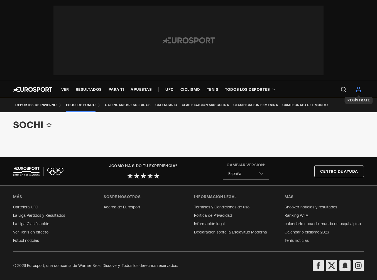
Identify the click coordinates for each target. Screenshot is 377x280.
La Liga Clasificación (31, 223)
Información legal (209, 223)
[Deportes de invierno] (38, 105)
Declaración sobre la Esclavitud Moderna (230, 232)
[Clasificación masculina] (205, 105)
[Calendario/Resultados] (128, 105)
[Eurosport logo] (32, 89)
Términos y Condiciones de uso (221, 207)
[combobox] (246, 174)
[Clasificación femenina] (255, 105)
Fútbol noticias (26, 240)
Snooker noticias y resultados (311, 207)
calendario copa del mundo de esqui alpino (323, 223)
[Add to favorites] (49, 129)
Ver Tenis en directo (30, 232)
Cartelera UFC (25, 207)
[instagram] (358, 265)
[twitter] (331, 265)
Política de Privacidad (213, 215)
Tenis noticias (297, 240)
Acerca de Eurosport (122, 207)
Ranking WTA (296, 215)
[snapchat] (345, 265)
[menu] (343, 89)
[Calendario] (166, 105)
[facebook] (318, 265)
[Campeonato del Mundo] (305, 105)
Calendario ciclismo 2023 (307, 232)
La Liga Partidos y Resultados (39, 215)
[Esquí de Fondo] (83, 105)
